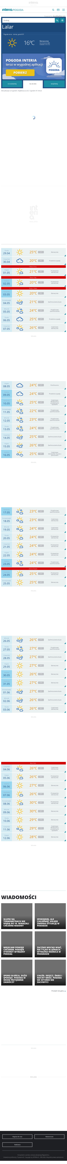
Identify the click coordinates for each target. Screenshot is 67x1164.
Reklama (17, 1145)
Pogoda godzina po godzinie (12, 83)
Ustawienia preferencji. (10, 1157)
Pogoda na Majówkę (54, 83)
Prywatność (20, 1157)
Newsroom (49, 1137)
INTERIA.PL (36, 1157)
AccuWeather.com (59, 16)
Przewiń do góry (57, 991)
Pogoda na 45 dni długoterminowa (33, 91)
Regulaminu (45, 1155)
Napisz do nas (17, 1137)
